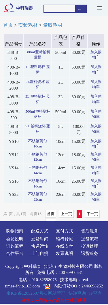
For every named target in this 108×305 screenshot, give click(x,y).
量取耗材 (52, 25)
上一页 (66, 214)
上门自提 (39, 253)
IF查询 (95, 293)
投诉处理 (89, 246)
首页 (8, 25)
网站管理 (56, 293)
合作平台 (14, 253)
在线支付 (64, 246)
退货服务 (89, 253)
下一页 (92, 214)
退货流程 (89, 239)
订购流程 (14, 246)
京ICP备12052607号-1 (26, 293)
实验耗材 (28, 25)
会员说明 (14, 239)
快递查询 (77, 293)
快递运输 (39, 246)
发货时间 (39, 239)
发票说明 (64, 253)
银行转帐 (64, 239)
